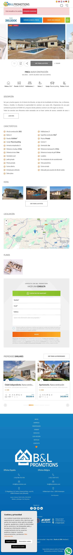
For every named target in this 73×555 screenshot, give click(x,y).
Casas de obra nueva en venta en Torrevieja (53, 549)
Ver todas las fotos (41, 63)
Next (63, 41)
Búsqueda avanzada (29, 11)
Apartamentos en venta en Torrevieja (53, 551)
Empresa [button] (36, 423)
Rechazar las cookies (18, 546)
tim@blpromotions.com (53, 484)
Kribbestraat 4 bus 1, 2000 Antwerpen (53, 491)
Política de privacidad (24, 329)
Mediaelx (65, 539)
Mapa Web (50, 539)
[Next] (67, 405)
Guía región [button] (36, 436)
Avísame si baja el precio (31, 20)
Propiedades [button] (36, 426)
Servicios (36, 433)
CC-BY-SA (66, 248)
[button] (27, 63)
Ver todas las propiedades (56, 356)
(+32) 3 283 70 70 (54, 477)
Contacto (36, 443)
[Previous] (5, 405)
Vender (36, 429)
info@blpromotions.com (19, 484)
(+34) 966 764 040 (19, 477)
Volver (57, 63)
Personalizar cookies (25, 541)
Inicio (36, 419)
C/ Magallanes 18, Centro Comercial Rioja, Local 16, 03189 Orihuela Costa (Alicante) (19, 492)
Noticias (36, 440)
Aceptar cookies (10, 541)
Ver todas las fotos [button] (36, 204)
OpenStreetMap (53, 248)
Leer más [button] (11, 116)
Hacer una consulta (53, 20)
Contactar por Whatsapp (36, 293)
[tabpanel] (19, 380)
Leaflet (41, 248)
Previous (10, 41)
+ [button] (6, 220)
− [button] (6, 223)
